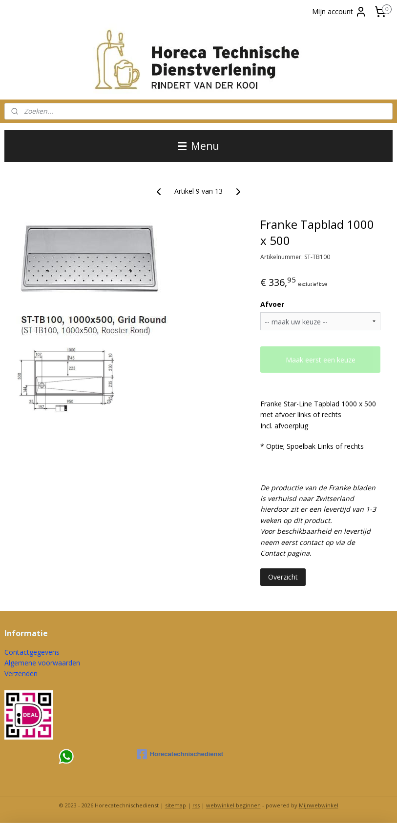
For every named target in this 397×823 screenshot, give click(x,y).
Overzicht (283, 577)
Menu (198, 146)
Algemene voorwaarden (42, 662)
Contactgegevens (32, 652)
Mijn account (339, 12)
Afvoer (272, 304)
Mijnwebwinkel (318, 805)
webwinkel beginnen (233, 805)
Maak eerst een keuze (320, 359)
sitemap (175, 805)
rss (196, 805)
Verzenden (21, 673)
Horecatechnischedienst (180, 754)
